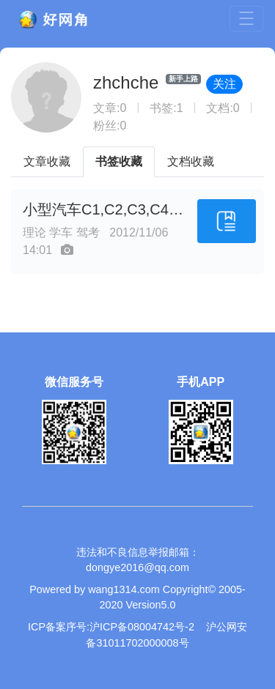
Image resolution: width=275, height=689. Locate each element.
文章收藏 (46, 161)
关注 (224, 84)
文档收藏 (190, 161)
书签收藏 (118, 161)
